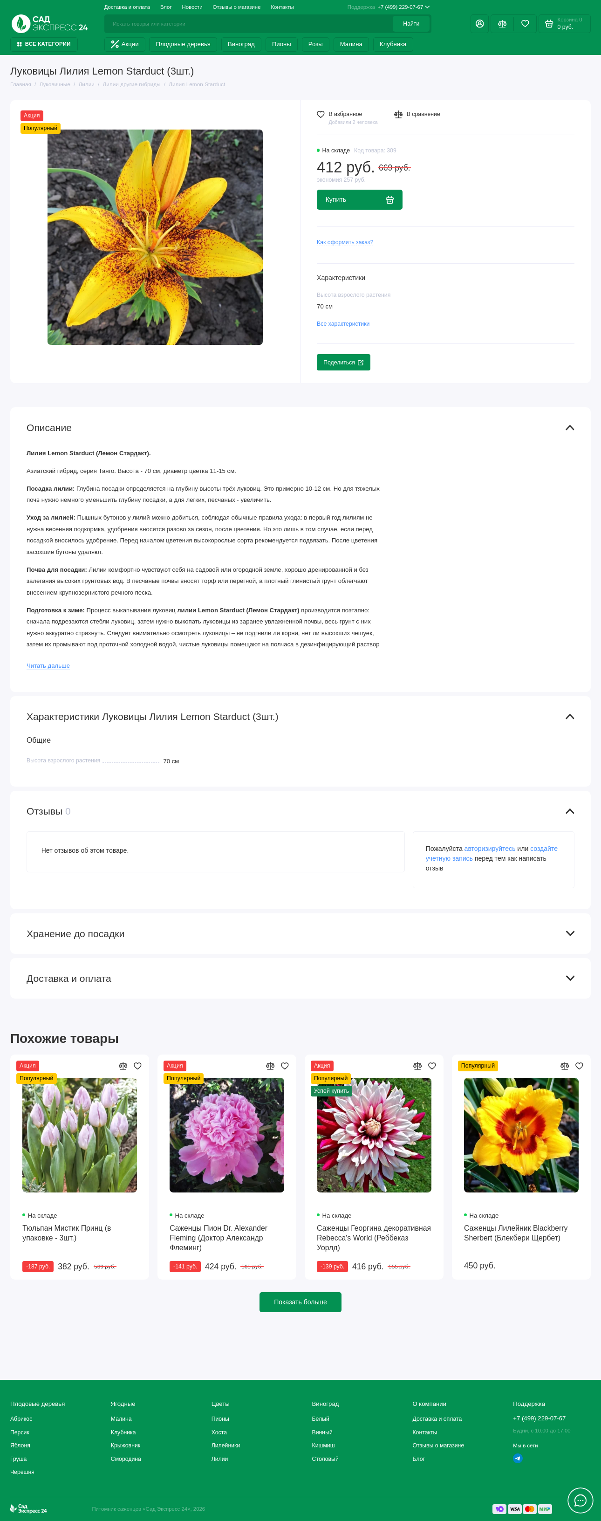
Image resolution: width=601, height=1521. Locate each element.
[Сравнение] (502, 23)
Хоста (219, 1432)
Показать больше (300, 1302)
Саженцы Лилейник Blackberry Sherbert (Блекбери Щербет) (516, 1233)
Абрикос (21, 1419)
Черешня (22, 1472)
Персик (19, 1432)
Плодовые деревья (183, 44)
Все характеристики (343, 324)
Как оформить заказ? (345, 242)
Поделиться (343, 362)
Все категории (44, 44)
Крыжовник (125, 1445)
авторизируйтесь (490, 848)
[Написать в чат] (580, 1500)
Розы (315, 44)
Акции (125, 44)
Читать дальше (48, 665)
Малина (351, 44)
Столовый (325, 1459)
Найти (411, 24)
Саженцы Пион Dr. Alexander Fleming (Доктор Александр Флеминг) (218, 1238)
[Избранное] (525, 23)
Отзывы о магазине (237, 7)
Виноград (241, 44)
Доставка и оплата (127, 7)
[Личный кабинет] (480, 23)
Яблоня (20, 1445)
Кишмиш (323, 1445)
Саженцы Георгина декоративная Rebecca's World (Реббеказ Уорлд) (374, 1238)
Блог (166, 7)
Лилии (220, 1459)
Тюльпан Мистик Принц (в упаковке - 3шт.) (66, 1233)
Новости (192, 7)
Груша (18, 1459)
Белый (320, 1419)
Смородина (126, 1459)
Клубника (393, 44)
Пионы (281, 44)
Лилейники (226, 1445)
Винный (322, 1432)
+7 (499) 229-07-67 (389, 7)
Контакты (282, 7)
